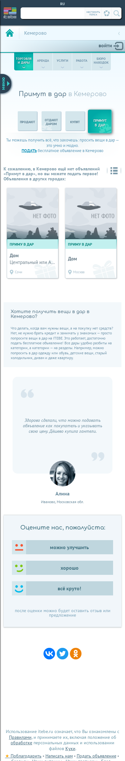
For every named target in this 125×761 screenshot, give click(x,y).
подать (29, 150)
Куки (70, 748)
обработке (21, 743)
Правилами (20, 737)
